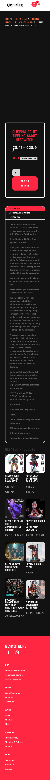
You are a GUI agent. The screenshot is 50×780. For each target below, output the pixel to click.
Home (7, 19)
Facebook (9, 764)
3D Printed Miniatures (15, 670)
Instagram (9, 760)
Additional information (19, 213)
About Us (9, 720)
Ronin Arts (10, 697)
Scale (16, 158)
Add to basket (25, 183)
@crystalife (15, 646)
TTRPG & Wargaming (25, 22)
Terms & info (10, 732)
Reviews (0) (14, 217)
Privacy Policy (11, 738)
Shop (7, 665)
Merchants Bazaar (19, 19)
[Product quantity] (16, 173)
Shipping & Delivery (14, 742)
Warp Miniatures (12, 693)
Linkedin (9, 769)
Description (14, 208)
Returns (8, 746)
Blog (7, 724)
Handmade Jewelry (14, 675)
